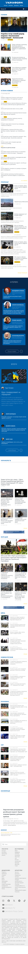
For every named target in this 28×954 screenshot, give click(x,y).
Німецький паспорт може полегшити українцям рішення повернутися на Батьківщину (12, 342)
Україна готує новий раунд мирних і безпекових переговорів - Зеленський (12, 36)
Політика (17, 853)
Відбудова (17, 852)
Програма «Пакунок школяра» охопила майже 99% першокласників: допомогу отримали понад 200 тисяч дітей (13, 430)
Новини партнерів (6, 884)
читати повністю (12, 825)
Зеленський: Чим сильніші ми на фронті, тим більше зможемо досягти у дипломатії (13, 163)
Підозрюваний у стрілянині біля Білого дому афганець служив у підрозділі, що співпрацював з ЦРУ (13, 131)
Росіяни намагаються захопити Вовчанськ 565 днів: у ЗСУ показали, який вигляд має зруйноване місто (14, 103)
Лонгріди (4, 882)
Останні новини (7, 90)
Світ (2, 745)
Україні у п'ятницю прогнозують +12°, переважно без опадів (18, 684)
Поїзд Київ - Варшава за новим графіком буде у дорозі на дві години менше (17, 737)
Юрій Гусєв (9, 439)
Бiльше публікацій (22, 272)
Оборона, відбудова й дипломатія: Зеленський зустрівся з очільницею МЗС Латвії (7, 520)
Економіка (5, 701)
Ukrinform (7, 905)
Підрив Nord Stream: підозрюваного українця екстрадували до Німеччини (18, 81)
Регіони (16, 859)
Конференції (5, 885)
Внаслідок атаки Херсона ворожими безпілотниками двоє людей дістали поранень (13, 113)
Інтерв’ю (14, 282)
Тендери (17, 879)
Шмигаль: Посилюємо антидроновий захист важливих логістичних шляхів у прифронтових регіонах (18, 641)
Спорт (16, 865)
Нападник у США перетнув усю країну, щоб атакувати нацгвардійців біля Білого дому (17, 781)
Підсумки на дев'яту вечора (8, 147)
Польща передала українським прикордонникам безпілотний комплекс (17, 626)
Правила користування (20, 878)
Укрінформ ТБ (6, 460)
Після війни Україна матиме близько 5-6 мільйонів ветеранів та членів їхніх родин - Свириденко (13, 152)
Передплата (18, 875)
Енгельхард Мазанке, (18, 335)
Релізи (3, 888)
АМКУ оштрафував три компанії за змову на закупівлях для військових (18, 722)
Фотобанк (11, 5)
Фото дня (4, 537)
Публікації (4, 182)
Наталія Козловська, (18, 304)
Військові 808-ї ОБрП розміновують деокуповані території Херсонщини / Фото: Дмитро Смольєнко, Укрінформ (14, 558)
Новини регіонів (7, 657)
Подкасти (4, 872)
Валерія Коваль (10, 426)
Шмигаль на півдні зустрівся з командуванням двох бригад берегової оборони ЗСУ (13, 158)
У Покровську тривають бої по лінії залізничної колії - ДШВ (20, 520)
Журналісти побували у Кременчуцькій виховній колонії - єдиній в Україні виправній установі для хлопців (14, 237)
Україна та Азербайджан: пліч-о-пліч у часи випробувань (11, 442)
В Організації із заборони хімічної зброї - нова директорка (18, 765)
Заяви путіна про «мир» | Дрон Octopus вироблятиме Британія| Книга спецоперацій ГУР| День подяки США (12, 482)
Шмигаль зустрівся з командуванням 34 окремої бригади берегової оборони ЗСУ (21, 575)
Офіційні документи (6, 887)
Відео (3, 878)
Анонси (21, 5)
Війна (3, 613)
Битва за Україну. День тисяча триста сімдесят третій (20, 187)
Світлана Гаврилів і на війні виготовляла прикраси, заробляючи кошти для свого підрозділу (12, 221)
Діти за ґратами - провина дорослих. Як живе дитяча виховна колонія (20, 227)
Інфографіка (5, 881)
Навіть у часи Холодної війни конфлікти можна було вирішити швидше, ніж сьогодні (13, 327)
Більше (25, 528)
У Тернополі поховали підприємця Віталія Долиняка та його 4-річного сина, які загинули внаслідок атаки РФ (18, 693)
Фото (3, 876)
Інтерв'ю (4, 875)
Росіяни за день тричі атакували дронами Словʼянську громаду (11, 142)
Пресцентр (16, 5)
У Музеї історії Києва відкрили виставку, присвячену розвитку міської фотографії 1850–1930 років (21, 595)
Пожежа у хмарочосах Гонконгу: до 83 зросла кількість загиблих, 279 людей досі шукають (12, 98)
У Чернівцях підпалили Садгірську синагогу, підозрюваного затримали (11, 119)
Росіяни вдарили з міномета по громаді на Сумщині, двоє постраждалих (17, 678)
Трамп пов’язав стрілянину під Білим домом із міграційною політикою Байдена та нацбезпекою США (19, 47)
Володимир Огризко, (18, 290)
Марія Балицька (11, 414)
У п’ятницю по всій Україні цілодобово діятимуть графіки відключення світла (17, 729)
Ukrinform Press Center (12, 911)
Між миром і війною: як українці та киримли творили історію (20, 258)
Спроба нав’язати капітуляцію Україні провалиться (12, 297)
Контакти (17, 873)
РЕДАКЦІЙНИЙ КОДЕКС (20, 890)
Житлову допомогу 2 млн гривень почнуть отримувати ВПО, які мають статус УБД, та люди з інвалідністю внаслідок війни (13, 312)
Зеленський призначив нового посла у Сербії (12, 108)
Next (26, 791)
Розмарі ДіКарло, (17, 320)
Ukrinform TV (8, 908)
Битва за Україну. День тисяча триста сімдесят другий (20, 243)
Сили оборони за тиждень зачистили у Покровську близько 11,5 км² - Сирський (19, 70)
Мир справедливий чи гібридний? (10, 393)
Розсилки (17, 891)
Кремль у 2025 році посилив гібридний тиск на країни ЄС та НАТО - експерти (17, 774)
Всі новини (24, 180)
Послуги (5, 5)
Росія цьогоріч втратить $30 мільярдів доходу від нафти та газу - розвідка (18, 707)
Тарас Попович (9, 388)
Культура (17, 862)
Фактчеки (17, 856)
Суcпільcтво (18, 861)
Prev (23, 791)
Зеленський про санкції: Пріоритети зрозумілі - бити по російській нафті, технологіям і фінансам (13, 137)
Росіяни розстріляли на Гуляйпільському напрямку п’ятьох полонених (19, 59)
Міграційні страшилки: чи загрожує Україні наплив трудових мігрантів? (13, 417)
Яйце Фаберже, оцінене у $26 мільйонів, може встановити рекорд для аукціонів (20, 500)
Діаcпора (17, 864)
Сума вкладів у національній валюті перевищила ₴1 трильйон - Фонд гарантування (18, 714)
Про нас (17, 872)
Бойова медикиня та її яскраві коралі (20, 214)
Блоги (14, 364)
